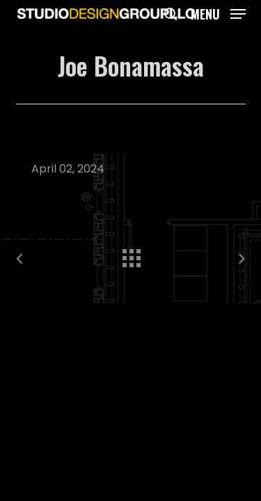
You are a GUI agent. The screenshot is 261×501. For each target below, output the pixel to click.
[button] (218, 12)
